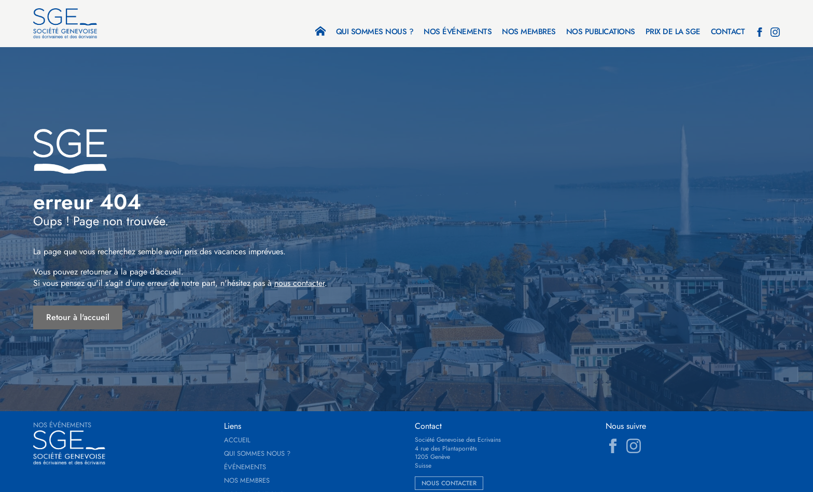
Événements (245, 467)
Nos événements (458, 32)
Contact (728, 32)
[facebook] (759, 32)
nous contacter (299, 283)
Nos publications (600, 32)
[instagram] (775, 32)
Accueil (237, 440)
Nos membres (529, 32)
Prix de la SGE (673, 32)
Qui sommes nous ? (375, 32)
